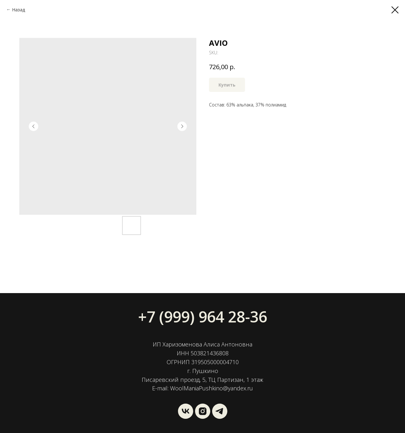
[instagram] (202, 411)
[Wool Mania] (219, 411)
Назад (18, 10)
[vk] (185, 411)
